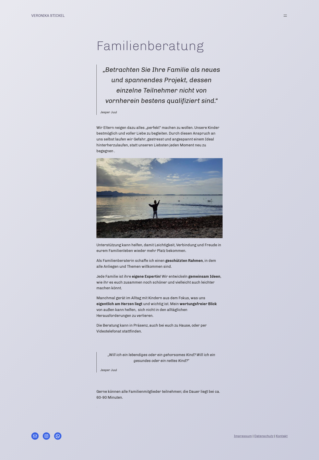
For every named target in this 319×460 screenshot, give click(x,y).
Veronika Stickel (48, 15)
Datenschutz (263, 436)
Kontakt (282, 436)
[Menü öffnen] (285, 15)
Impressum (243, 436)
